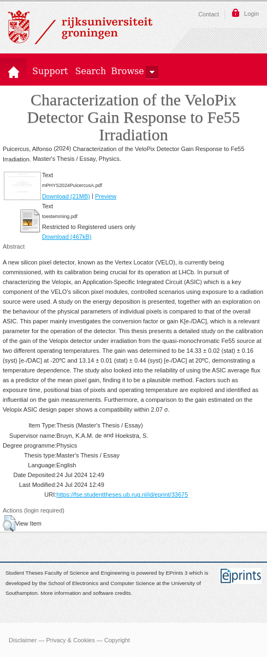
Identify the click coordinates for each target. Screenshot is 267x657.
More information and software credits (85, 593)
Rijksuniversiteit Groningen (80, 27)
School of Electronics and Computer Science (101, 583)
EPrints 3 (177, 573)
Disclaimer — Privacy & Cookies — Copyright (69, 639)
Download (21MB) (66, 196)
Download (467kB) (67, 236)
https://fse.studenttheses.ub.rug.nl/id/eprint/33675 (122, 494)
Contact (208, 14)
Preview (105, 196)
